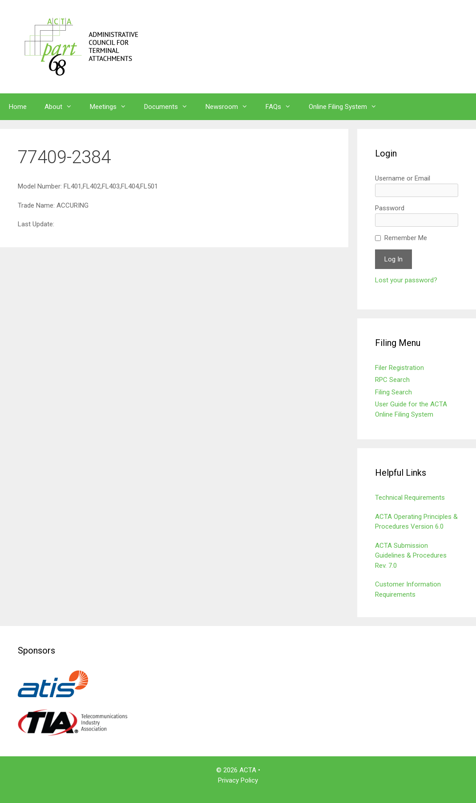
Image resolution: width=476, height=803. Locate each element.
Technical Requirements (410, 498)
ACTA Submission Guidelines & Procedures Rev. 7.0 (411, 556)
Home (18, 107)
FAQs (283, 106)
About (62, 106)
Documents (170, 106)
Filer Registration (399, 368)
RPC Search (392, 380)
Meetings (112, 106)
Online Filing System (347, 106)
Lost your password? (406, 280)
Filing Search (393, 392)
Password (389, 208)
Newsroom (231, 106)
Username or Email (402, 178)
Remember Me (405, 238)
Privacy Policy (238, 780)
